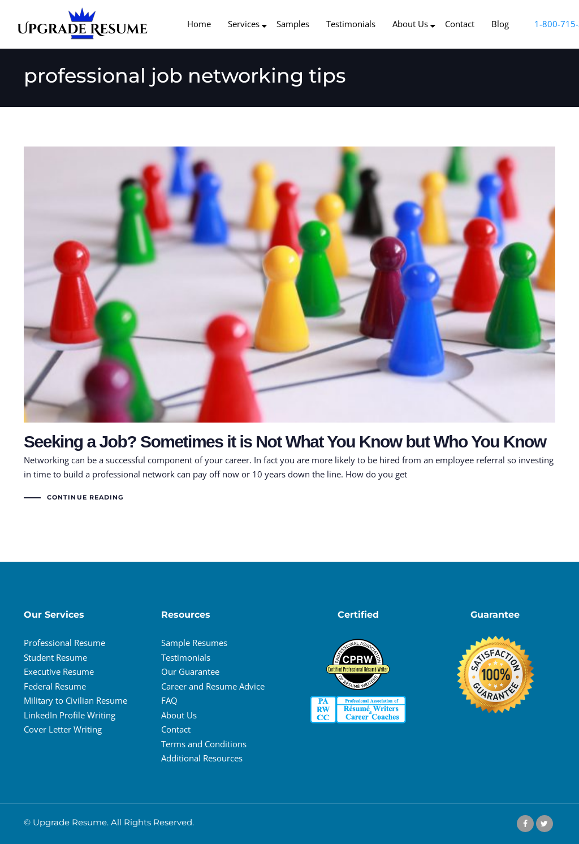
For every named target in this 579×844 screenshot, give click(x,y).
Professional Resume (64, 642)
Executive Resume (59, 671)
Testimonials (185, 657)
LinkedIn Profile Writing (69, 715)
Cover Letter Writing (63, 729)
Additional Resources (202, 758)
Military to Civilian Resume (75, 700)
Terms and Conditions (204, 744)
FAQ (169, 700)
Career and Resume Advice (213, 686)
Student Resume (55, 657)
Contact (176, 729)
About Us (179, 715)
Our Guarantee (190, 671)
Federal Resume (55, 686)
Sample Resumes (194, 642)
